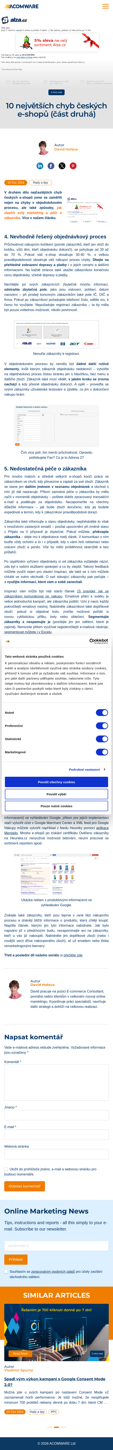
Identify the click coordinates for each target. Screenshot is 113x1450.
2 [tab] (56, 1427)
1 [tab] (49, 1427)
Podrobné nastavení (84, 769)
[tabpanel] (56, 1361)
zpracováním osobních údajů (53, 1271)
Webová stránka (16, 1146)
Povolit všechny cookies (56, 782)
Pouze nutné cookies (56, 806)
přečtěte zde (73, 955)
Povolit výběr (56, 794)
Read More (20, 1353)
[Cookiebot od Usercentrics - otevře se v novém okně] (89, 641)
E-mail (10, 1127)
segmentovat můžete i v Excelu (27, 632)
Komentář (12, 1062)
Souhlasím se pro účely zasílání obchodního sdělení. (56, 1274)
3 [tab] (63, 1427)
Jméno (10, 1107)
